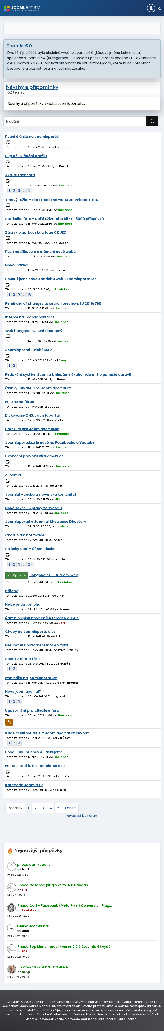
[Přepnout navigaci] (10, 28)
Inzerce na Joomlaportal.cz (30, 317)
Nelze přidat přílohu (22, 604)
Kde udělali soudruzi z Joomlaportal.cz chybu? (47, 733)
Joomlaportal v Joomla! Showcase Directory (45, 521)
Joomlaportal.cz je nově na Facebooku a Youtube (50, 442)
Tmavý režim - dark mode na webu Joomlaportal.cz (52, 199)
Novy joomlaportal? (23, 691)
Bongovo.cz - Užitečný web (53, 574)
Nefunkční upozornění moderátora (36, 645)
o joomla (13, 475)
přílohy (11, 590)
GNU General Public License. (117, 1019)
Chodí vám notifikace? (25, 535)
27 (30, 564)
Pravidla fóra (95, 1014)
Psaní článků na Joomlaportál (32, 136)
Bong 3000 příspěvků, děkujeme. (34, 752)
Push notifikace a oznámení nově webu (40, 251)
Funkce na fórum (20, 401)
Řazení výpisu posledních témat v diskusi (42, 618)
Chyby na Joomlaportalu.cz (30, 631)
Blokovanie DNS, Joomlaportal (32, 415)
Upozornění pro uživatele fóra (32, 710)
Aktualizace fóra (20, 174)
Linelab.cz (12, 1014)
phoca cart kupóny (33, 864)
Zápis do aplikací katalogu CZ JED (35, 232)
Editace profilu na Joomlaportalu (35, 765)
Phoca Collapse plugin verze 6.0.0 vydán (52, 885)
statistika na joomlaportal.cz (31, 677)
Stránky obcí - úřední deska (30, 548)
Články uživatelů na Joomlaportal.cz (38, 388)
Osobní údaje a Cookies (67, 1014)
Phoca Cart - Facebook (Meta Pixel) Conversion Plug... (64, 905)
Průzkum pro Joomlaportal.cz (32, 428)
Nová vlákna (16, 265)
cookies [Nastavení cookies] (126, 1014)
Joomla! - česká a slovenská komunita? (41, 494)
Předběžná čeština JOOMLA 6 (42, 967)
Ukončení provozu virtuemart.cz (34, 456)
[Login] (151, 8)
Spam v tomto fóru (22, 658)
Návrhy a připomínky (32, 87)
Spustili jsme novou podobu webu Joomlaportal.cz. (51, 278)
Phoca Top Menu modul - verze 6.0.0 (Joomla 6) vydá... (65, 946)
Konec (70, 808)
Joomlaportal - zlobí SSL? (28, 349)
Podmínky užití (30, 1014)
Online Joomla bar (33, 926)
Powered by (76, 815)
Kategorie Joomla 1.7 (24, 785)
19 (29, 294)
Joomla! (32, 1019)
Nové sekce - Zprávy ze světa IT (33, 508)
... (24, 190)
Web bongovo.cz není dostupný (33, 330)
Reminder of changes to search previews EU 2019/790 (53, 303)
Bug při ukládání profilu (26, 155)
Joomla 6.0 (19, 45)
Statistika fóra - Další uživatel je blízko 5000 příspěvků (54, 218)
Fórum (92, 815)
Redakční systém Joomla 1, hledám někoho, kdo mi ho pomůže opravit (68, 374)
